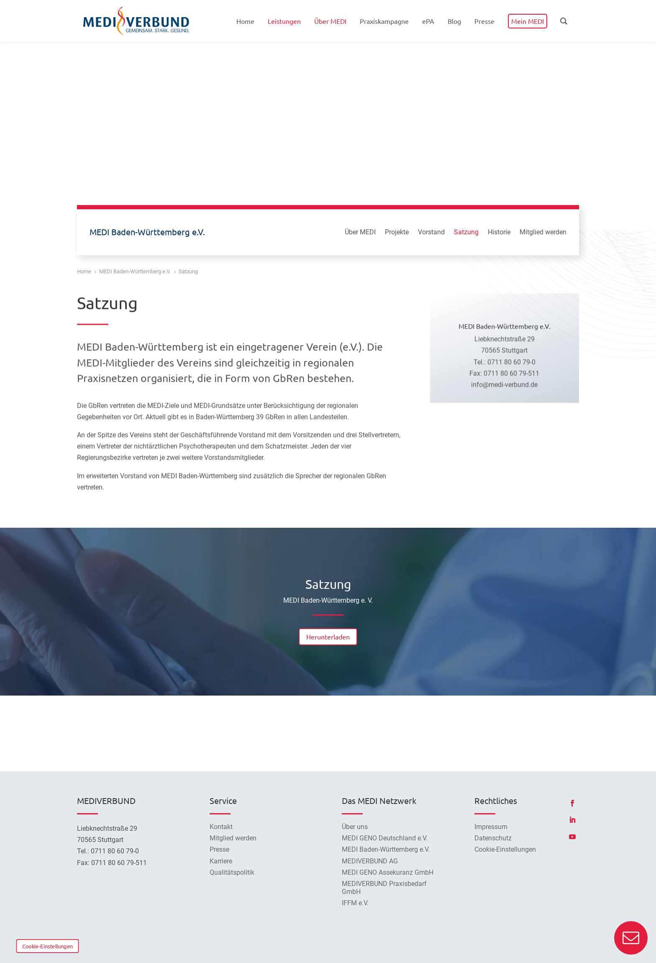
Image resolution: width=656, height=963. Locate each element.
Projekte (397, 232)
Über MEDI (360, 232)
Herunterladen (328, 636)
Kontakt (221, 827)
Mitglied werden (543, 232)
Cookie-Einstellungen (47, 945)
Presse (219, 849)
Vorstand (431, 232)
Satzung (466, 232)
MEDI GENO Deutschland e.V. (385, 838)
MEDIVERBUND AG (370, 861)
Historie (499, 232)
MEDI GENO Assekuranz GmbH (387, 872)
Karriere (221, 861)
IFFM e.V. (355, 903)
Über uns (355, 827)
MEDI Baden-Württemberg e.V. (386, 849)
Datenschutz (493, 838)
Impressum (490, 827)
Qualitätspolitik (232, 872)
